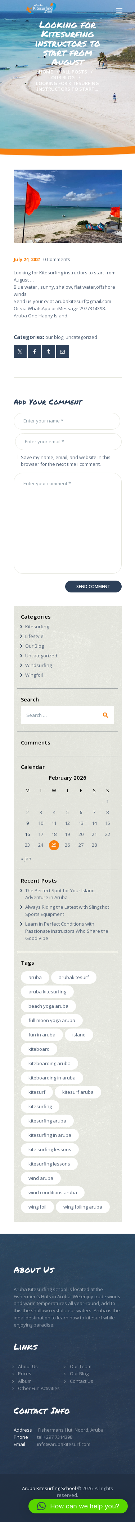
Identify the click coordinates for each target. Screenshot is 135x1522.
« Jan (26, 858)
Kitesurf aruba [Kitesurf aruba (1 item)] (78, 1092)
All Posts (74, 71)
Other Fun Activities (39, 1388)
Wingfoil (34, 675)
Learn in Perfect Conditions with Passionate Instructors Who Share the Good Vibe (66, 931)
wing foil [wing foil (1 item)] (37, 1207)
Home (46, 72)
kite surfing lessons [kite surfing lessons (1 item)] (49, 1149)
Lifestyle (34, 636)
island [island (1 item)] (79, 1034)
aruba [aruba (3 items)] (35, 977)
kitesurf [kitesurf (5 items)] (36, 1092)
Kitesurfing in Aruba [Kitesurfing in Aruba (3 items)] (49, 1135)
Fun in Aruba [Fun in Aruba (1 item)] (41, 1034)
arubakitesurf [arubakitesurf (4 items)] (74, 977)
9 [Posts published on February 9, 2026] (27, 823)
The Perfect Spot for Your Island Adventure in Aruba (60, 894)
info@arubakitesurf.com (63, 1444)
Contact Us (81, 1381)
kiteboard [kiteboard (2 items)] (39, 1049)
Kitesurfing (37, 626)
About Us (28, 1366)
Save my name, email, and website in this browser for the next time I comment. (66, 461)
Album (25, 1381)
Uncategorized (81, 337)
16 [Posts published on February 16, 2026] (27, 834)
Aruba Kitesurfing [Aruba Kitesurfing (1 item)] (47, 991)
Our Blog (63, 77)
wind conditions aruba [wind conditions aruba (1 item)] (52, 1192)
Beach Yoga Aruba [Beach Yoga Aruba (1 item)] (48, 1006)
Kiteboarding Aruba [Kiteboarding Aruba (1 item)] (49, 1063)
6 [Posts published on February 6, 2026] (81, 812)
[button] (78, 1506)
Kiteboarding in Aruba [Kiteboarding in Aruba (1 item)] (52, 1077)
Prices (24, 1373)
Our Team (80, 1366)
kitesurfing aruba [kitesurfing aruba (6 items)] (47, 1120)
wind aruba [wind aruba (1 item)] (40, 1178)
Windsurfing (38, 665)
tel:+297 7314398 (54, 1437)
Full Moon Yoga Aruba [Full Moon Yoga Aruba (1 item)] (51, 1020)
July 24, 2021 (27, 259)
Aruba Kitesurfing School (49, 1488)
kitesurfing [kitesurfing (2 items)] (40, 1106)
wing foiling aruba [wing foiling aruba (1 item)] (82, 1207)
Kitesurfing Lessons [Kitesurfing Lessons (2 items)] (49, 1164)
